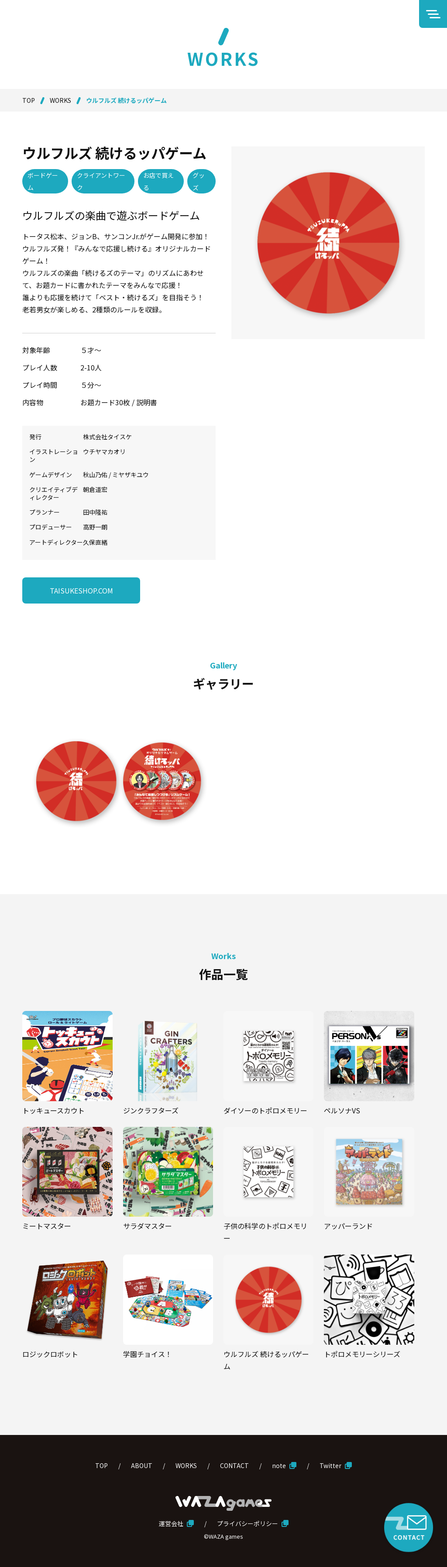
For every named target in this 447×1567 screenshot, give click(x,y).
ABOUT (141, 1465)
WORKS (60, 100)
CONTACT (234, 1465)
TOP (28, 100)
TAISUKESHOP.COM (81, 590)
